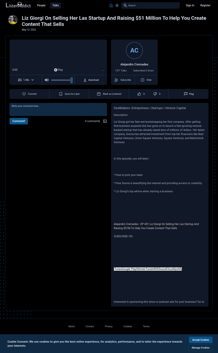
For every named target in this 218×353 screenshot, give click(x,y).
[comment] (58, 109)
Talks (55, 5)
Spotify (177, 269)
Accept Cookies (200, 340)
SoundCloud (166, 269)
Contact (90, 326)
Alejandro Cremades (126, 224)
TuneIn (150, 269)
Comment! (18, 121)
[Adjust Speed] (26, 80)
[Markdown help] (105, 121)
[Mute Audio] (46, 80)
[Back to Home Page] (18, 5)
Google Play (129, 269)
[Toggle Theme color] (111, 5)
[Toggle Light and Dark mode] (117, 5)
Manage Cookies (201, 347)
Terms (146, 326)
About (71, 326)
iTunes (118, 269)
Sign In (190, 5)
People (41, 5)
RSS (156, 269)
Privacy (109, 326)
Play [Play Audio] (58, 70)
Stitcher (141, 269)
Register (205, 5)
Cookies (127, 326)
